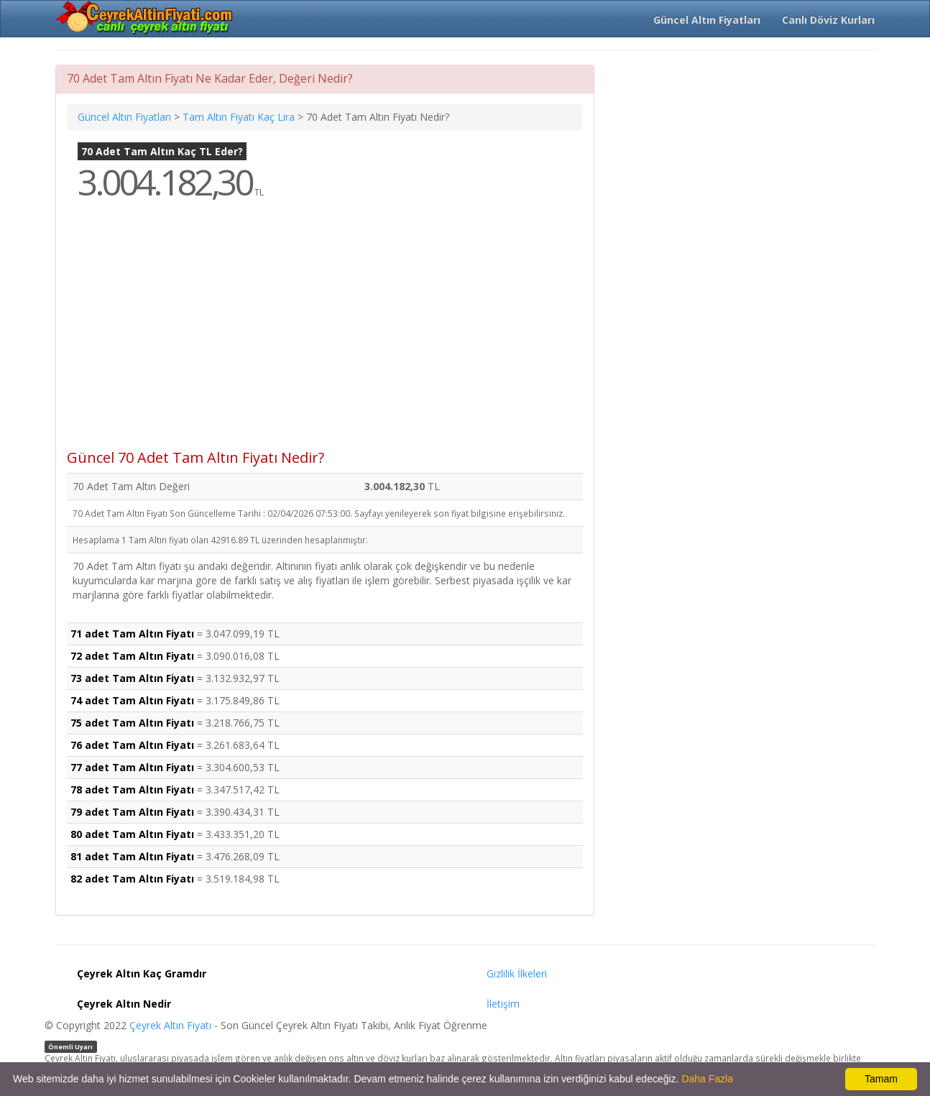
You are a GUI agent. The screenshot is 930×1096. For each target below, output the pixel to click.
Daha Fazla (707, 1079)
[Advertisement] (325, 335)
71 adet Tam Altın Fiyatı (132, 633)
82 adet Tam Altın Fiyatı (132, 878)
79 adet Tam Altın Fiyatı (132, 812)
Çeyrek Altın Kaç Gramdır (141, 973)
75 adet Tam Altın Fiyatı (132, 722)
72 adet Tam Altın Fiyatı (132, 656)
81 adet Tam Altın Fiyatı (132, 856)
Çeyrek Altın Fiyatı (170, 1025)
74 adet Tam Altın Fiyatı (132, 700)
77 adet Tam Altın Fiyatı (132, 767)
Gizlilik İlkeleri (517, 973)
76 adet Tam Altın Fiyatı (132, 745)
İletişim (503, 1003)
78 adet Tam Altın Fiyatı (132, 789)
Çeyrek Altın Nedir (124, 1003)
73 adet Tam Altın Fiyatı (132, 678)
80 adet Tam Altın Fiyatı (132, 834)
